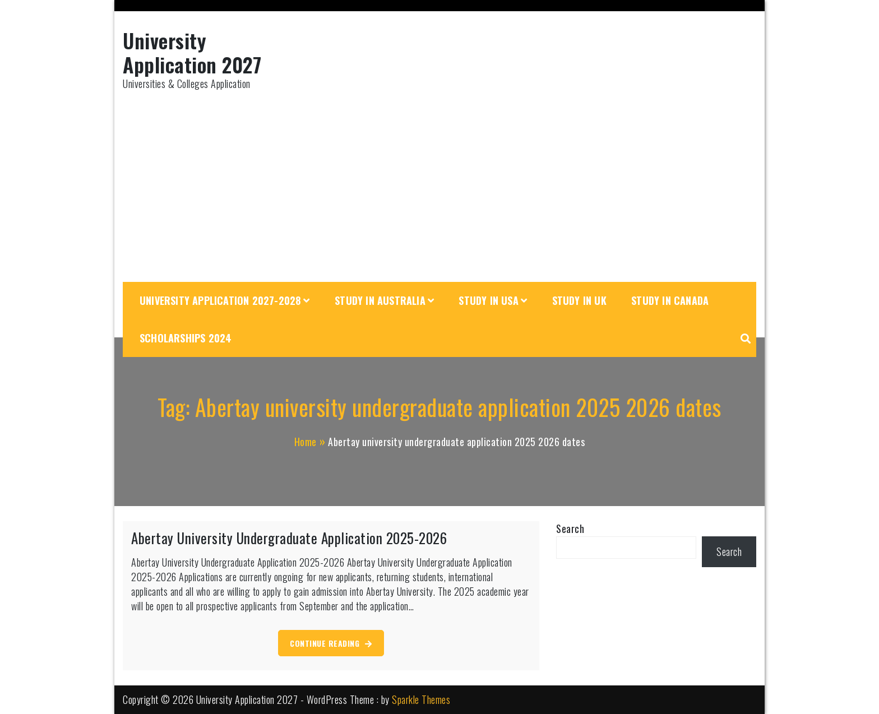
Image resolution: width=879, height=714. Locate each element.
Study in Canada (670, 300)
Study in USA (488, 300)
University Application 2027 (192, 52)
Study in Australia (380, 300)
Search (570, 528)
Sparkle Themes (421, 699)
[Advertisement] (439, 186)
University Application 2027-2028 (220, 300)
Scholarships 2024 (186, 338)
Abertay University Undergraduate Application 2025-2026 (289, 537)
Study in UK (579, 300)
